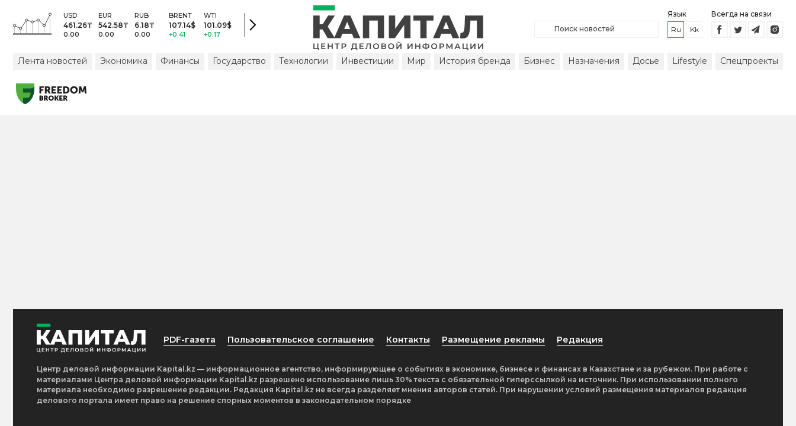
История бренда (475, 61)
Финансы (180, 61)
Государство (239, 61)
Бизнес (539, 61)
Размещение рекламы (493, 339)
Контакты (408, 339)
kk (694, 29)
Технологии (303, 61)
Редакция (580, 339)
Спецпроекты (749, 61)
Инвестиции (367, 61)
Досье (646, 61)
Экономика (123, 61)
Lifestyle (689, 61)
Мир (416, 61)
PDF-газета (189, 339)
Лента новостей (52, 61)
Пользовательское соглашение (300, 339)
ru (676, 29)
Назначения (594, 61)
